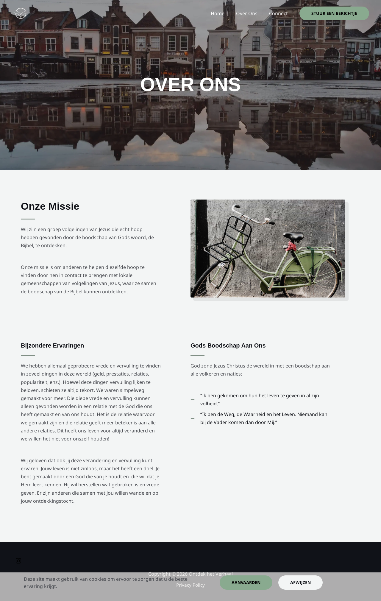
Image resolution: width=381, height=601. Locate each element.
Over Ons (249, 13)
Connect (279, 13)
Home (222, 13)
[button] (334, 13)
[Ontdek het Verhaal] (20, 13)
